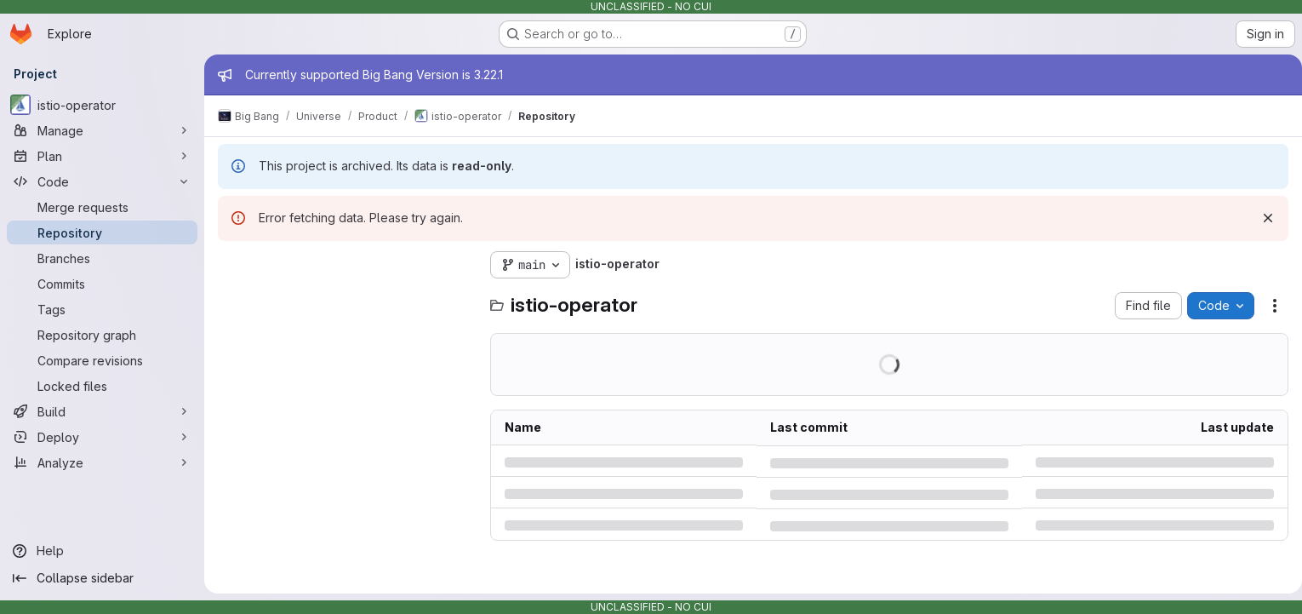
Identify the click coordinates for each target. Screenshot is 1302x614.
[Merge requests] (102, 207)
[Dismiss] (1261, 218)
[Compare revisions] (102, 360)
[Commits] (102, 284)
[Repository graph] (102, 335)
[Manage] (102, 130)
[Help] (102, 551)
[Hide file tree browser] (231, 264)
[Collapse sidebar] (102, 578)
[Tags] (102, 309)
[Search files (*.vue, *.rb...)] (345, 299)
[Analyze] (102, 462)
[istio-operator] (102, 105)
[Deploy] (102, 437)
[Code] (102, 181)
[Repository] (102, 232)
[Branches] (102, 258)
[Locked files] (102, 386)
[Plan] (102, 156)
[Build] (102, 411)
